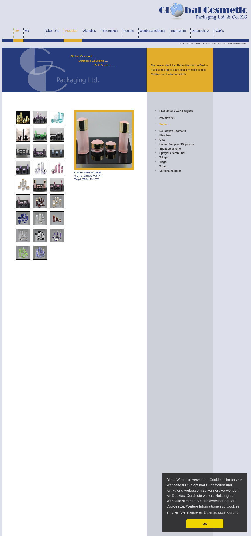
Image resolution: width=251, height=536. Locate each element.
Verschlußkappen (170, 170)
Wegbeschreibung (152, 30)
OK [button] (204, 524)
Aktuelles (89, 30)
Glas (162, 139)
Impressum (178, 30)
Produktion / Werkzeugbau (176, 111)
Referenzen (110, 30)
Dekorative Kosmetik (172, 131)
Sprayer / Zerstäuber (172, 153)
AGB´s (219, 30)
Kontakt (128, 30)
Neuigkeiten (167, 117)
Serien (163, 124)
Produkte (71, 30)
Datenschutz (200, 30)
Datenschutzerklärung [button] (221, 512)
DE (17, 30)
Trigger (164, 157)
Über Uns (52, 30)
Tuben (163, 166)
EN (27, 30)
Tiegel (163, 162)
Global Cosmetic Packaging (207, 43)
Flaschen (165, 135)
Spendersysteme (170, 148)
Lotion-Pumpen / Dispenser (176, 144)
